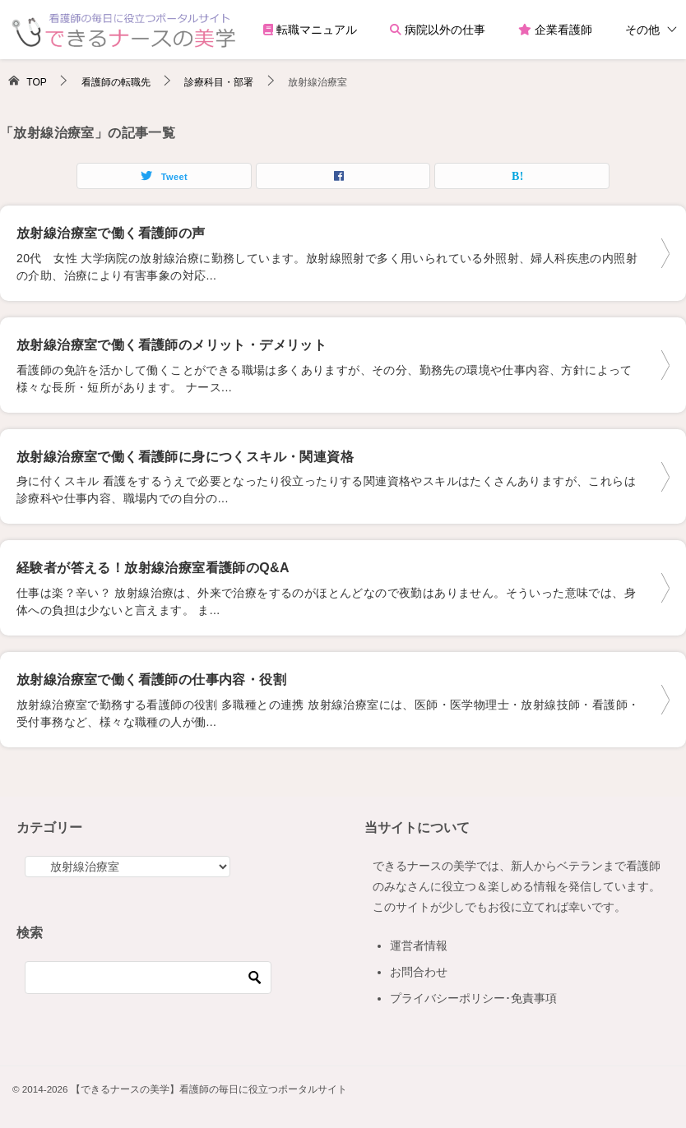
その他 (642, 29)
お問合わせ (418, 971)
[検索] (148, 977)
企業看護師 (555, 29)
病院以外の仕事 (437, 29)
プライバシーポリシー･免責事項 (473, 998)
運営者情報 (418, 945)
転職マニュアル (310, 29)
